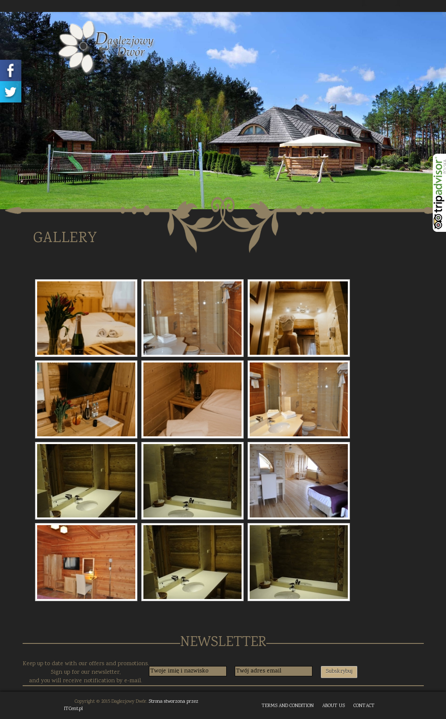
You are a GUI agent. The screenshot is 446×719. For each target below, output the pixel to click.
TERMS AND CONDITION (288, 706)
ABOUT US (333, 706)
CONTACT (364, 706)
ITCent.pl (73, 709)
